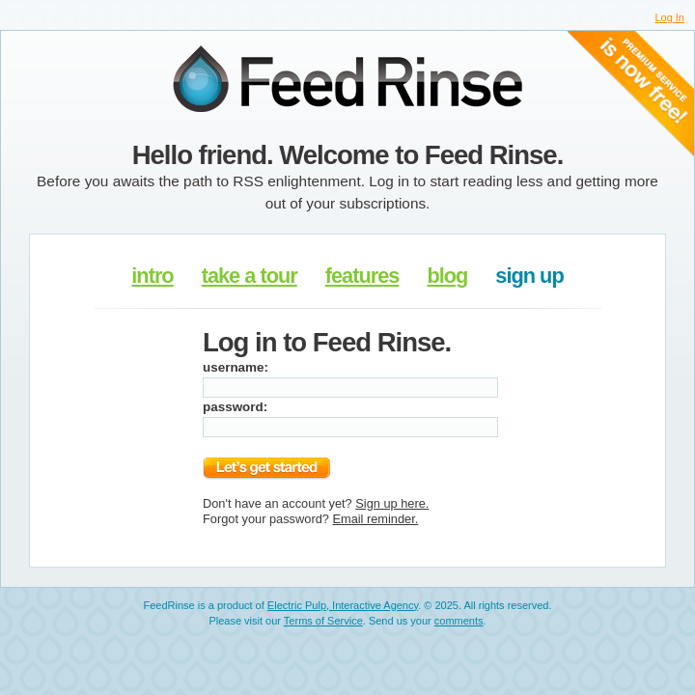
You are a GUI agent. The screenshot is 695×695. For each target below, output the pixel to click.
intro (152, 276)
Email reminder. (375, 519)
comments (459, 620)
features (362, 276)
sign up (529, 276)
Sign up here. (392, 503)
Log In (669, 17)
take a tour (249, 276)
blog (447, 276)
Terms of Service (323, 620)
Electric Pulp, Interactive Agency (342, 605)
